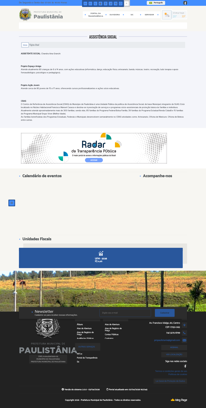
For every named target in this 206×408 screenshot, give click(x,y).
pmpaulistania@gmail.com (167, 340)
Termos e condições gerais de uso (171, 371)
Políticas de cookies (177, 374)
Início (25, 45)
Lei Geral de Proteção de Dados (170, 381)
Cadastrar (164, 313)
